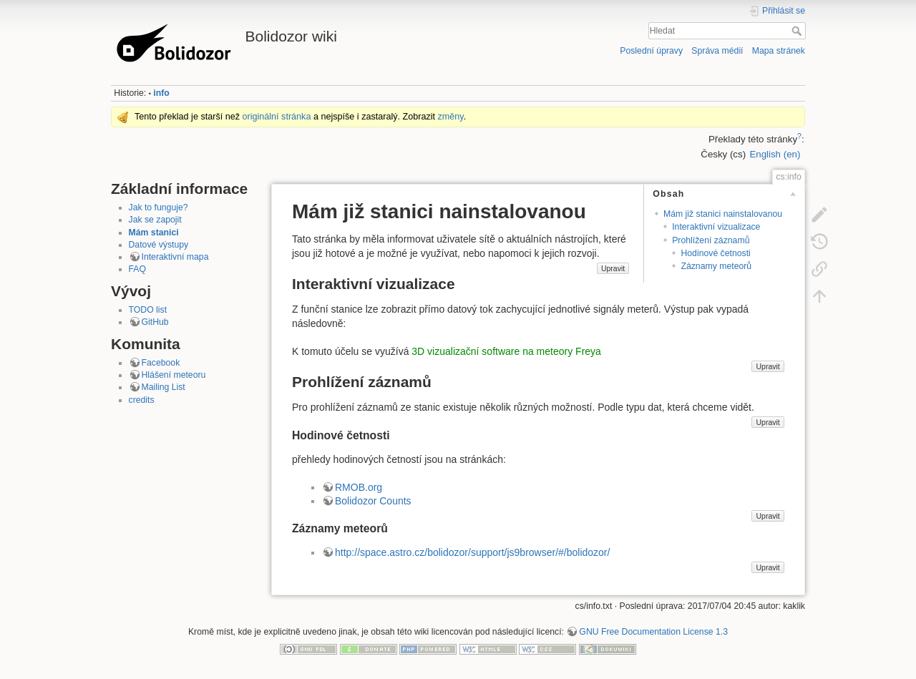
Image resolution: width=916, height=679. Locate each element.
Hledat (798, 31)
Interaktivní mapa (175, 257)
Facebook (161, 363)
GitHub (155, 322)
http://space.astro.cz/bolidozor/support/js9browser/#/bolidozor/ (472, 552)
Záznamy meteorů (716, 266)
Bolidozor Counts (373, 501)
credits (142, 400)
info (161, 93)
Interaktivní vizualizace (716, 227)
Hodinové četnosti (715, 253)
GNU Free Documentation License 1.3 (653, 632)
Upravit (613, 268)
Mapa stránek (778, 51)
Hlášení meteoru (174, 375)
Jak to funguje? (158, 207)
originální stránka (277, 117)
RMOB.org (358, 487)
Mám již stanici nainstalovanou (722, 214)
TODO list (148, 310)
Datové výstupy (159, 245)
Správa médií (717, 51)
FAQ (138, 269)
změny (451, 117)
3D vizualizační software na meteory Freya (506, 351)
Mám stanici (154, 233)
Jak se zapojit (155, 220)
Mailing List (163, 387)
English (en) (774, 154)
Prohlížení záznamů (710, 240)
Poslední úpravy (651, 51)
